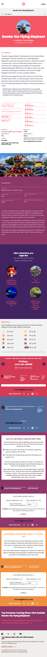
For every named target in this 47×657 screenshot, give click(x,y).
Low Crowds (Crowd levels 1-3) (23, 496)
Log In (43, 4)
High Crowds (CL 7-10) (33, 500)
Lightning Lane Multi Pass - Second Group (10, 143)
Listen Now (9, 647)
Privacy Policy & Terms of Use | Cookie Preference (14, 651)
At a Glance (8, 14)
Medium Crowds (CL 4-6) (14, 500)
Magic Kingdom (29, 40)
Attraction (19, 40)
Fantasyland (5, 131)
